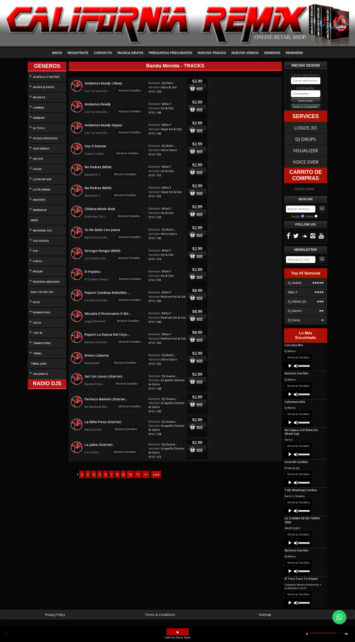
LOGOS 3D (305, 127)
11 (138, 474)
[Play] (290, 366)
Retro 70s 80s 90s (42, 292)
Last (156, 474)
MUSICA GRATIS (131, 53)
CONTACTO (103, 53)
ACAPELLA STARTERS (46, 77)
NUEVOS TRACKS (212, 53)
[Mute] (296, 366)
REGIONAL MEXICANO (46, 281)
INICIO (57, 53)
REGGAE (38, 271)
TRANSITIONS (42, 343)
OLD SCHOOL (41, 240)
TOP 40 (37, 333)
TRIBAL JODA (39, 363)
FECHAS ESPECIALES (45, 138)
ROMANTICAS (41, 312)
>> (146, 474)
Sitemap (265, 614)
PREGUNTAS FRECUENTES (170, 53)
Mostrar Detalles (130, 90)
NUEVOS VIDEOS (245, 53)
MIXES (34, 220)
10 (130, 474)
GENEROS (272, 53)
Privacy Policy (55, 614)
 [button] (178, 632)
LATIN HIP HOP (42, 179)
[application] (297, 365)
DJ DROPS (305, 139)
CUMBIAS (38, 107)
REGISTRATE (78, 53)
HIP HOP (38, 158)
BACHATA (39, 97)
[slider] (303, 365)
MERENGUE (40, 210)
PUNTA (37, 261)
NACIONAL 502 (42, 230)
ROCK (36, 302)
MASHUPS (39, 199)
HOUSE (37, 169)
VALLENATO (40, 374)
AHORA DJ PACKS (43, 87)
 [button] (346, 633)
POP (35, 251)
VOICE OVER (305, 162)
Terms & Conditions (160, 614)
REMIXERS (294, 53)
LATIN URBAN (41, 189)
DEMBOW (39, 117)
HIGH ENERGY (41, 148)
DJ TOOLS (39, 128)
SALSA (37, 322)
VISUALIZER (305, 150)
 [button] (306, 633)
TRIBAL (37, 353)
